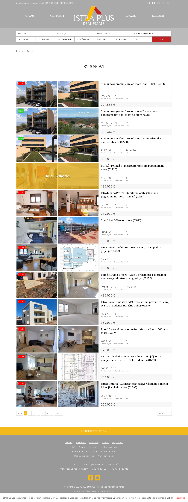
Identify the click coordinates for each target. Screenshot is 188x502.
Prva (20, 413)
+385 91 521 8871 (66, 3)
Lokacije (130, 15)
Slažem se (180, 497)
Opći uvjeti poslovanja (84, 455)
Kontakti (158, 15)
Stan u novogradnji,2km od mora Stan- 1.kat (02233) (133, 84)
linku (171, 497)
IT (163, 3)
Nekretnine (57, 15)
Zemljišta (93, 447)
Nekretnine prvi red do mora (83, 451)
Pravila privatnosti (106, 455)
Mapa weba (117, 442)
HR (148, 3)
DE (158, 3)
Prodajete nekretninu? (94, 431)
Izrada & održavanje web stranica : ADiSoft (94, 491)
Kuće (74, 447)
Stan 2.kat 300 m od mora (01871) (121, 220)
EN (153, 3)
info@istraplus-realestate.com (29, 3)
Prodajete (93, 442)
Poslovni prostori (109, 447)
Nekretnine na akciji (109, 451)
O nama (29, 15)
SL (168, 3)
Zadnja (58, 413)
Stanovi (82, 447)
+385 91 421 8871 (51, 3)
